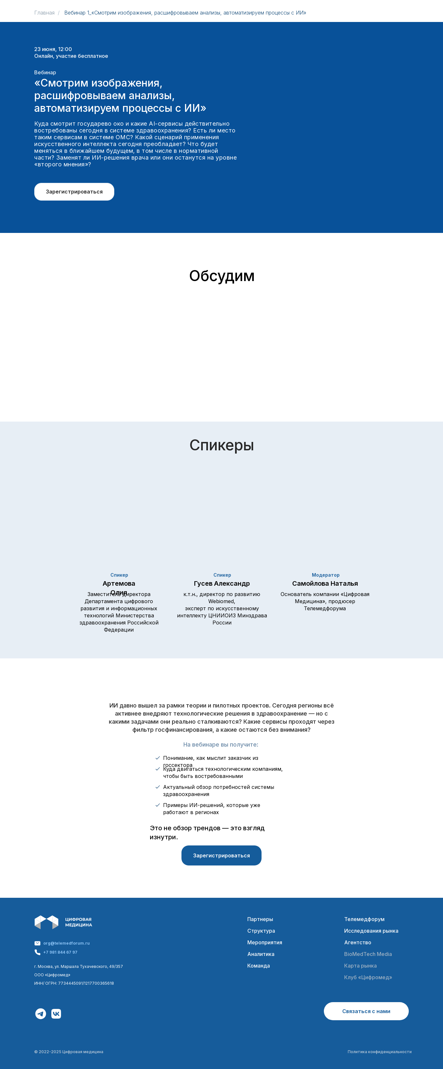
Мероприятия (264, 942)
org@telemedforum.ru (66, 943)
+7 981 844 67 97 (60, 952)
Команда (258, 965)
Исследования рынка (371, 931)
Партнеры (260, 919)
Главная (44, 13)
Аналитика (260, 954)
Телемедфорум (364, 919)
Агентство (357, 942)
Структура (261, 931)
